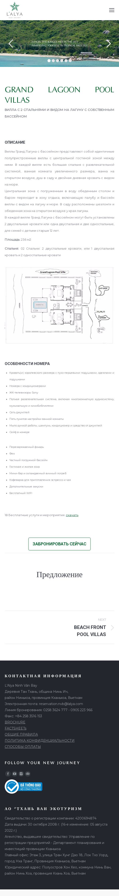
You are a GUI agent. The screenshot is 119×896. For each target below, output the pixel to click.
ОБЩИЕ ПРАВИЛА (21, 734)
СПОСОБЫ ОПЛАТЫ (23, 747)
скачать (72, 515)
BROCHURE (15, 722)
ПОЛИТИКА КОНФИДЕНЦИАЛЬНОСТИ (40, 740)
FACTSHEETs (15, 728)
